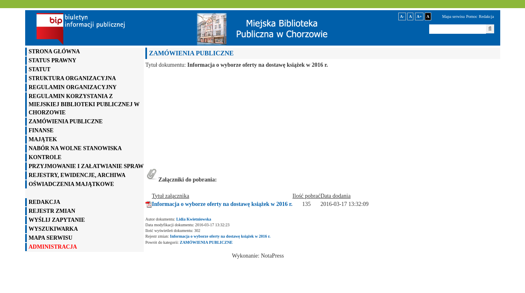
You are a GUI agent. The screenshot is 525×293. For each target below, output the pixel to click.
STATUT (40, 69)
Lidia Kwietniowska (193, 219)
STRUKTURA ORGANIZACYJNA (72, 78)
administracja (53, 247)
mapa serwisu (51, 238)
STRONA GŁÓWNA (54, 51)
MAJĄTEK (43, 139)
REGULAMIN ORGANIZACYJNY (73, 87)
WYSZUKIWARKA (53, 229)
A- (402, 16)
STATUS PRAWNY (52, 60)
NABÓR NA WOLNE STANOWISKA (75, 148)
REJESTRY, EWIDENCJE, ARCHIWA (77, 175)
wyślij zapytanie (57, 220)
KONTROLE (45, 157)
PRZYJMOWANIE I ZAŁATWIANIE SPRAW (86, 166)
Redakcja (486, 16)
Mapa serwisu (453, 16)
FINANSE (41, 130)
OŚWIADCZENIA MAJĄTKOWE (71, 184)
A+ (419, 16)
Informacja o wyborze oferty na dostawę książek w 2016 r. (222, 204)
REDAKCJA (44, 202)
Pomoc (471, 16)
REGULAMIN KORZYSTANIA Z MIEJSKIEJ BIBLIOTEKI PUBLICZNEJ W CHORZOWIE (84, 104)
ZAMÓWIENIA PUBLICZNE (66, 121)
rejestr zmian (52, 211)
